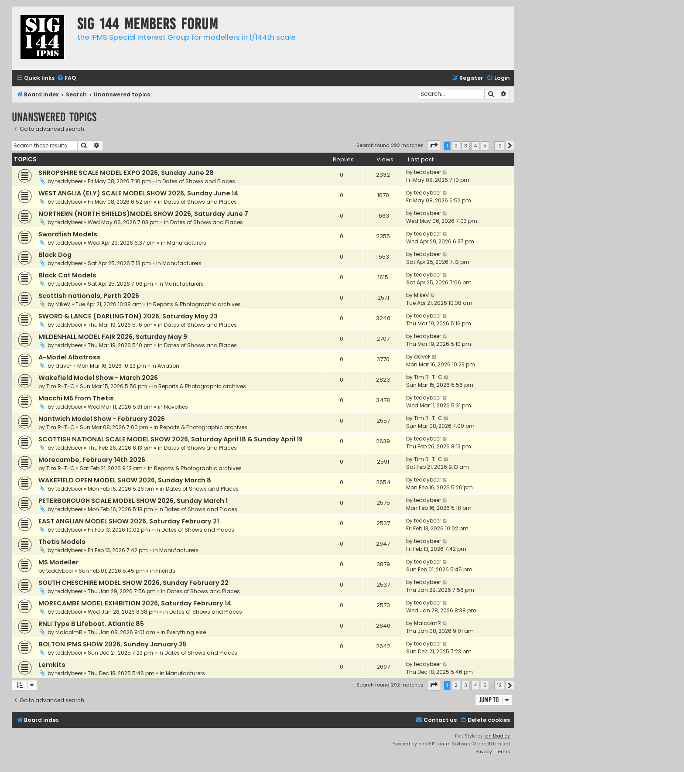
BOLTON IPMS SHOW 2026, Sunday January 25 (112, 644)
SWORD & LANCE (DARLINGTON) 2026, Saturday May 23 (128, 316)
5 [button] (484, 145)
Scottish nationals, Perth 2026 (88, 295)
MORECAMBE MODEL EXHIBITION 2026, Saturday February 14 (134, 603)
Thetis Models (62, 541)
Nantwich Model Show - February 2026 (101, 418)
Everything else (186, 632)
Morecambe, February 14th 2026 (91, 459)
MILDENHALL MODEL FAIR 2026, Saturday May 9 (112, 336)
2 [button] (456, 145)
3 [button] (465, 145)
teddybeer (68, 181)
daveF (63, 365)
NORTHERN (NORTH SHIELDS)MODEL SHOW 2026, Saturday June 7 (143, 213)
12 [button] (499, 145)
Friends (165, 570)
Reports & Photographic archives (197, 304)
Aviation (168, 365)
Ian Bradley (497, 736)
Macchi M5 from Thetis (76, 398)
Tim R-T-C (60, 386)
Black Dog (55, 254)
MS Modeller (58, 562)
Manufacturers (186, 242)
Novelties (176, 406)
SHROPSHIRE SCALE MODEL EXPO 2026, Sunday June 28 (126, 172)
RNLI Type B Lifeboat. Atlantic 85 (91, 623)
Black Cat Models (67, 275)
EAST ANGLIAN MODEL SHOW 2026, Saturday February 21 (128, 521)
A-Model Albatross (69, 357)
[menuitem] (66, 78)
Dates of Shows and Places (198, 181)
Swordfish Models (67, 234)
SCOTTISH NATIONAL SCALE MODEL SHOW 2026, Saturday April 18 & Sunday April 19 (170, 439)
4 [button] (475, 145)
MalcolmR (68, 632)
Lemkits (51, 664)
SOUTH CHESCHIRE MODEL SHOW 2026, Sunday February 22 (133, 582)
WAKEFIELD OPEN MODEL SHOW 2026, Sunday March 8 (124, 480)
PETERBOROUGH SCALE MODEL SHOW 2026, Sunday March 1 (133, 500)
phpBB (425, 744)
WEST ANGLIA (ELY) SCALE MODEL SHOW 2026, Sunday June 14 (138, 193)
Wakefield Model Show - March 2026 (98, 377)
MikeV (62, 304)
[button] (433, 145)
